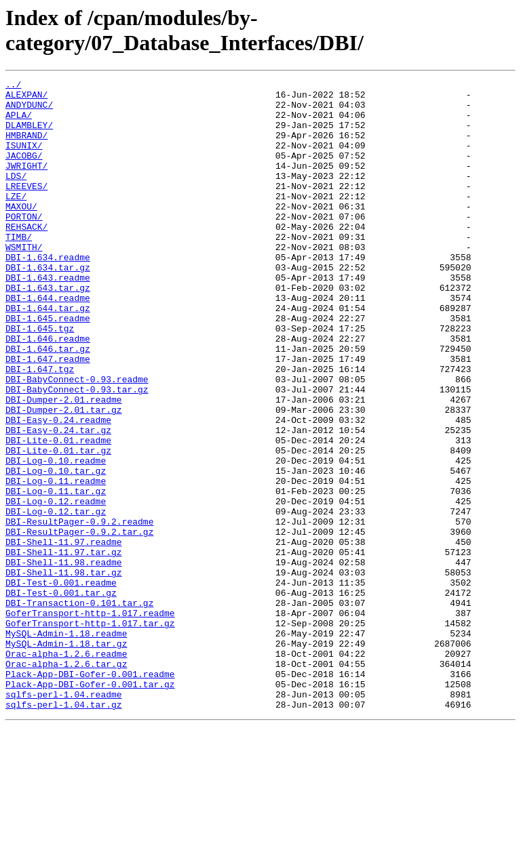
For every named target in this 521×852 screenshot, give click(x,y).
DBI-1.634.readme (47, 293)
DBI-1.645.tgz (39, 379)
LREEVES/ (26, 208)
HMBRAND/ (26, 147)
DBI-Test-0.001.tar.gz (61, 696)
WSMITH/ (24, 281)
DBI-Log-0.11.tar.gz (55, 574)
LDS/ (15, 196)
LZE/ (15, 220)
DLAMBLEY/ (29, 135)
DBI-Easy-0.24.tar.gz (58, 501)
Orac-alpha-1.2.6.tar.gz (66, 781)
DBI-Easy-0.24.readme (58, 489)
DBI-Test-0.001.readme (61, 684)
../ (13, 86)
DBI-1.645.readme (47, 367)
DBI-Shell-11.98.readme (63, 659)
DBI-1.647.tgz (39, 428)
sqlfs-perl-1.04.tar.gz (63, 830)
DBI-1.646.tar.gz (47, 403)
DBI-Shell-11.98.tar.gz (63, 672)
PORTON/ (24, 245)
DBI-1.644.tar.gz (47, 354)
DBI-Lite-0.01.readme (58, 513)
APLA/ (18, 123)
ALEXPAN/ (26, 98)
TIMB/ (18, 269)
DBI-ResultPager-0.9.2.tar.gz (79, 623)
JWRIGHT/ (26, 184)
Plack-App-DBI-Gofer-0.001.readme (90, 794)
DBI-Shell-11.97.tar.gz (63, 647)
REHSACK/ (26, 257)
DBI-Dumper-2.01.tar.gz (63, 476)
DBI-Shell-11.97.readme (63, 635)
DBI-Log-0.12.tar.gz (55, 598)
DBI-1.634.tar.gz (47, 306)
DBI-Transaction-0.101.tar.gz (79, 708)
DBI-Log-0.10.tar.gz (55, 550)
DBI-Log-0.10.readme (55, 537)
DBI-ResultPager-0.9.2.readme (79, 611)
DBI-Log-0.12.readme (55, 586)
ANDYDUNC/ (29, 110)
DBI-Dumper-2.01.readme (63, 464)
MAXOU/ (21, 232)
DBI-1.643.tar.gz (47, 330)
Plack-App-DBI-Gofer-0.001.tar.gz (90, 806)
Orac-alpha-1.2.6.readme (66, 769)
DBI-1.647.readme (47, 415)
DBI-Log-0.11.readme (55, 562)
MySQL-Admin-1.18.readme (66, 745)
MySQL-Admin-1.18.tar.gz (66, 757)
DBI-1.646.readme (47, 391)
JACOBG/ (24, 171)
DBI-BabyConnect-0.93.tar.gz (77, 452)
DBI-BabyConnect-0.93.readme (77, 440)
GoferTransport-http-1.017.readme (90, 720)
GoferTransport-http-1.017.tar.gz (90, 733)
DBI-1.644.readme (47, 342)
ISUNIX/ (24, 159)
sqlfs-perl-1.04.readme (63, 818)
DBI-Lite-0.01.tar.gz (58, 525)
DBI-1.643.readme (47, 318)
